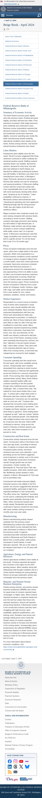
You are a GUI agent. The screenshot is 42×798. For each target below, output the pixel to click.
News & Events (11, 681)
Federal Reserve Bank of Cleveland (18, 60)
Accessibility (10, 749)
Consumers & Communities (16, 707)
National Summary (12, 41)
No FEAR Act (10, 738)
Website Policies (11, 745)
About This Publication (13, 36)
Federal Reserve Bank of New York (18, 51)
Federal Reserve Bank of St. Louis (18, 79)
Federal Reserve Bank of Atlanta (17, 70)
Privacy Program (26, 745)
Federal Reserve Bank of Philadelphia (19, 55)
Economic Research (13, 700)
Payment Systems (12, 696)
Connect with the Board (14, 711)
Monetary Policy (11, 685)
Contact (8, 719)
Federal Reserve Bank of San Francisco (20, 98)
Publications (10, 723)
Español (8, 741)
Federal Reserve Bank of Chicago (17, 74)
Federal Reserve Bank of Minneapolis (19, 84)
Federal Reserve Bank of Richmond (18, 65)
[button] (3, 9)
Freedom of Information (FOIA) (17, 727)
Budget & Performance (14, 734)
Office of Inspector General (15, 730)
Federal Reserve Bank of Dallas (17, 93)
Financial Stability (12, 692)
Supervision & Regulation (15, 689)
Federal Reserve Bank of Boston (17, 46)
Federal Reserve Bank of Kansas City (19, 89)
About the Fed (10, 678)
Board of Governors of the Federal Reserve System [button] (19, 9)
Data (7, 703)
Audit (26, 734)
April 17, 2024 (10, 20)
